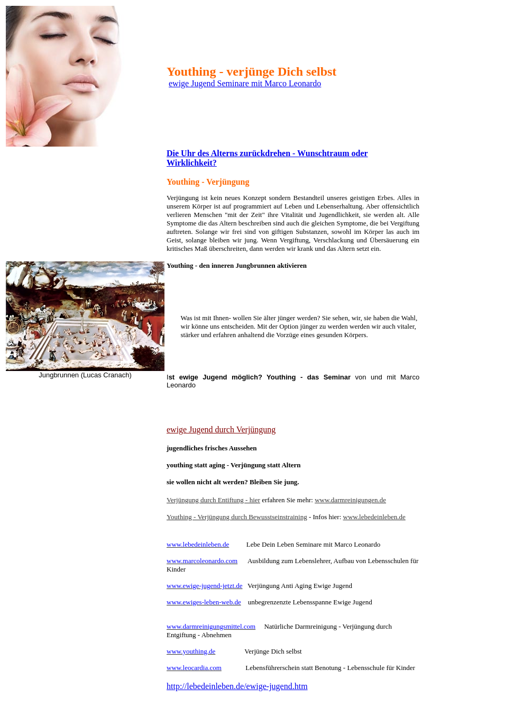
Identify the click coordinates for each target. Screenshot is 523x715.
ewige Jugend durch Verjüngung (221, 429)
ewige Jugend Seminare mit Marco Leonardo (245, 83)
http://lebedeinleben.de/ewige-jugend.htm (237, 686)
